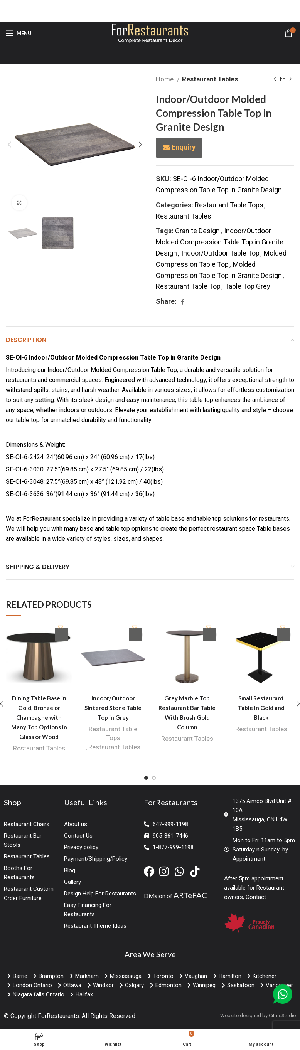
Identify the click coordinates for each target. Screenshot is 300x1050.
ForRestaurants (58, 1016)
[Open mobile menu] (18, 33)
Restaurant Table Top (188, 286)
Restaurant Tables (210, 79)
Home (165, 79)
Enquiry (184, 147)
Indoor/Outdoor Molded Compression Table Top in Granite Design (219, 242)
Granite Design (197, 231)
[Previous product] (275, 79)
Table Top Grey (247, 286)
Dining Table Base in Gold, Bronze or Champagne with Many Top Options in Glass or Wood (39, 717)
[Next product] (290, 79)
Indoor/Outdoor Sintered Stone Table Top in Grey (113, 708)
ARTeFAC (190, 895)
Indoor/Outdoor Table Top (220, 253)
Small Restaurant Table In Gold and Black (261, 708)
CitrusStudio (282, 1015)
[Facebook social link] (183, 302)
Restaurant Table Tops (229, 205)
